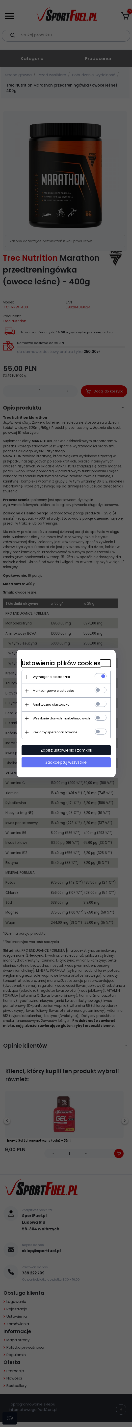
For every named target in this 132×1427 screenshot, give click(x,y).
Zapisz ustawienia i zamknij (66, 750)
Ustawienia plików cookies (61, 663)
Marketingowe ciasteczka (53, 690)
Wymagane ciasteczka (51, 676)
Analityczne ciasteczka (51, 704)
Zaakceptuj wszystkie (66, 762)
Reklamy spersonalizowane (55, 732)
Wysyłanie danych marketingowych (61, 718)
